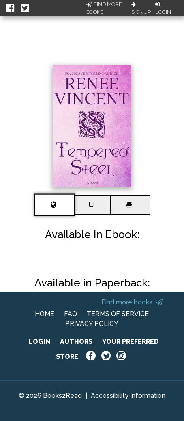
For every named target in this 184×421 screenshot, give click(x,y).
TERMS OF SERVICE (118, 314)
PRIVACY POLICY (91, 324)
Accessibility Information (128, 395)
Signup (141, 8)
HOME (44, 314)
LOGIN (39, 341)
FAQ (70, 314)
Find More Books (104, 8)
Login (163, 8)
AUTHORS (76, 341)
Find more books (132, 302)
